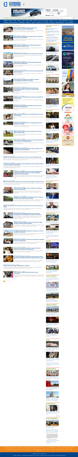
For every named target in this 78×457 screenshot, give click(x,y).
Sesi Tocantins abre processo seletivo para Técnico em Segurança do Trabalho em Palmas (52, 314)
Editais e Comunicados (51, 418)
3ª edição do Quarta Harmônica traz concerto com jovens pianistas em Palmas (52, 236)
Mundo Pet (28, 22)
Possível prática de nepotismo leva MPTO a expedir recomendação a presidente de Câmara (26, 80)
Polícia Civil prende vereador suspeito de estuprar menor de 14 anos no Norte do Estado (23, 206)
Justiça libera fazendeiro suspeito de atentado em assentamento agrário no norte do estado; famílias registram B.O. (26, 89)
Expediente (12, 18)
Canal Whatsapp (30, 18)
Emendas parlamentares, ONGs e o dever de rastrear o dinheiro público (52, 190)
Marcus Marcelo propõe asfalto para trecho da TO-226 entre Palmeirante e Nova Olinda (28, 37)
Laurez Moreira (39, 450)
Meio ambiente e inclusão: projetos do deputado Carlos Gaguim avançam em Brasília (53, 40)
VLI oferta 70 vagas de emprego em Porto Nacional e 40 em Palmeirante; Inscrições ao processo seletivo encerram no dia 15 (29, 258)
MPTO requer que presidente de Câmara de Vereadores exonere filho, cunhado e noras (27, 45)
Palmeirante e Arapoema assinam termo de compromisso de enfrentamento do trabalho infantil (29, 140)
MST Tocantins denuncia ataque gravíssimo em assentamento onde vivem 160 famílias (25, 28)
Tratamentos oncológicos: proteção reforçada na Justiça (53, 35)
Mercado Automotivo (51, 44)
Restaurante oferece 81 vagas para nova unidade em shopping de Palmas (52, 324)
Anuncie (16, 18)
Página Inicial (6, 18)
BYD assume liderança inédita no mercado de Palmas (52, 29)
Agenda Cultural (50, 213)
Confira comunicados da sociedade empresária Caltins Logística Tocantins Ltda (52, 441)
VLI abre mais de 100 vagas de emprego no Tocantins (16, 265)
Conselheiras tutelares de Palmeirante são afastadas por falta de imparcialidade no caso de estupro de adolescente (23, 164)
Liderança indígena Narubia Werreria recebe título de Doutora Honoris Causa (52, 413)
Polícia (48, 340)
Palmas (35, 20)
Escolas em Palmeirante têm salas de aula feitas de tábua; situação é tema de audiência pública (28, 223)
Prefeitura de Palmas (37, 449)
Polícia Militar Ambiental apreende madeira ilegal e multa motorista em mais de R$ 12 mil (28, 149)
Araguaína (46, 22)
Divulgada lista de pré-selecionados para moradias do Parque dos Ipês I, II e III (53, 32)
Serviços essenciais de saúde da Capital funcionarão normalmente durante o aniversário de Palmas (52, 431)
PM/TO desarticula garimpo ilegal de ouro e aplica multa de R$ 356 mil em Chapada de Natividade (52, 349)
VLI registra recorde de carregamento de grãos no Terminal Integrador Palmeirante (28, 231)
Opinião (31, 20)
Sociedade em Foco (50, 403)
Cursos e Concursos (51, 276)
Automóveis (20, 447)
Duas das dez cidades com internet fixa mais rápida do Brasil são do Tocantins (28, 71)
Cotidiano (5, 22)
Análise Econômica (69, 22)
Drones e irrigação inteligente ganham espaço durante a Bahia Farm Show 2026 (52, 106)
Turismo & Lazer (39, 22)
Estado (14, 20)
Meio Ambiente (22, 22)
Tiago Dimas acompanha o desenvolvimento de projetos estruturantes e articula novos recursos (51, 176)
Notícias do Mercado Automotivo (29, 447)
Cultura (39, 20)
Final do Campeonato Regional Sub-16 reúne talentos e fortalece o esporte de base (52, 271)
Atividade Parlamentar (52, 145)
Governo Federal (68, 449)
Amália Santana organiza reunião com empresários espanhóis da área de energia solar (29, 240)
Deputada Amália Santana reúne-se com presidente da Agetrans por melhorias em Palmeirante (27, 248)
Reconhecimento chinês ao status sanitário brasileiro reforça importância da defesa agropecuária (52, 85)
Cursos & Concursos (63, 20)
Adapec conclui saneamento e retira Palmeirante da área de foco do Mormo (28, 114)
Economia (5, 20)
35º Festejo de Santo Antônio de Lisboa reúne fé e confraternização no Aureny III (52, 378)
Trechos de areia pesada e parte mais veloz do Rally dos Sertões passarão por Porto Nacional (52, 260)
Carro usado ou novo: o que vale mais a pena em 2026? (52, 62)
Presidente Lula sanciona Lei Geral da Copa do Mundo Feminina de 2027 (52, 250)
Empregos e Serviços (13, 22)
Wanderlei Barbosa (52, 447)
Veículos (19, 20)
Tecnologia (52, 22)
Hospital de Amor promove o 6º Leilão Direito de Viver (51, 427)
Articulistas (49, 182)
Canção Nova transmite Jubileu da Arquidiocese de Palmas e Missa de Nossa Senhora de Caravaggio (52, 399)
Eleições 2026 (22, 449)
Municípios (24, 18)
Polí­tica (10, 20)
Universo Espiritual (60, 22)
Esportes (51, 20)
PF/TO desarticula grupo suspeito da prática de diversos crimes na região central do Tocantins (52, 359)
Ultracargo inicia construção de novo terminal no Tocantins (28, 53)
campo (46, 447)
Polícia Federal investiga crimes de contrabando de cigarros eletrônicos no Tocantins (52, 364)
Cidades (33, 22)
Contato (20, 18)
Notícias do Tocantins (60, 449)
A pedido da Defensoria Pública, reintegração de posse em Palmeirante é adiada (28, 123)
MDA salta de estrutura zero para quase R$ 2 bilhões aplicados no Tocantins (52, 95)
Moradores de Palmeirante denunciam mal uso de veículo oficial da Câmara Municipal (28, 106)
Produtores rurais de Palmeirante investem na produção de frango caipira (28, 97)
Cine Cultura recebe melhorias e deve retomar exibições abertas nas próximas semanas (52, 232)
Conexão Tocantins (17, 455)
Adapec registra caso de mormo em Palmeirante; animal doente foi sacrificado (27, 132)
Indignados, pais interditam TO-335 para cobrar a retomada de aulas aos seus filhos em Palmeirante (28, 197)
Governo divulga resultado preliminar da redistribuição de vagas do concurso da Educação (52, 300)
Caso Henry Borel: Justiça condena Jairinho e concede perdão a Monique (52, 120)
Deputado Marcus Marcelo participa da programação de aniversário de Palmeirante (27, 63)
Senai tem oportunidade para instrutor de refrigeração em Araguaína (51, 335)
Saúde (27, 20)
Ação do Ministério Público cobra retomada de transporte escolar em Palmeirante (28, 189)
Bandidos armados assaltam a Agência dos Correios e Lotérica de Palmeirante (22, 157)
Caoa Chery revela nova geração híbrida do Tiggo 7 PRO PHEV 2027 (52, 53)
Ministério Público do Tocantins (68, 447)
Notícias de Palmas (40, 447)
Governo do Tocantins (10, 449)
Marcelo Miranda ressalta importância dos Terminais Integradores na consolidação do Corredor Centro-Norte (27, 214)
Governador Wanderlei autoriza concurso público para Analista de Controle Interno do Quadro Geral (52, 289)
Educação (71, 20)
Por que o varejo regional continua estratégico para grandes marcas (52, 209)
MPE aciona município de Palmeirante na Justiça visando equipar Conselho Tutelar (23, 181)
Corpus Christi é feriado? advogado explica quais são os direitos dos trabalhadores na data (52, 141)
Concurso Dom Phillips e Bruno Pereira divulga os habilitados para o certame (52, 279)
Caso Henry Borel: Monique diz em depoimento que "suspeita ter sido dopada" (52, 130)
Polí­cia (55, 20)
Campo (23, 20)
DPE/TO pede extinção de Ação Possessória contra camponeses (26, 273)
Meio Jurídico (45, 20)
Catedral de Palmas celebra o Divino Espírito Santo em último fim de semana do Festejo (52, 388)
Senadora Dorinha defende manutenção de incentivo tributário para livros (52, 165)
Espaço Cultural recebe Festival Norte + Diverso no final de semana (53, 37)
